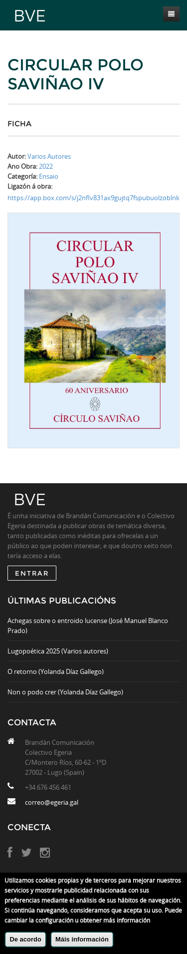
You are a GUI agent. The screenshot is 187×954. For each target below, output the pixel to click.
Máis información (82, 939)
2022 (46, 166)
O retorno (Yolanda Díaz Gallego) (55, 671)
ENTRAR (32, 573)
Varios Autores (49, 156)
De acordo (25, 939)
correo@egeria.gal (51, 802)
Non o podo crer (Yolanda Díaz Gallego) (65, 691)
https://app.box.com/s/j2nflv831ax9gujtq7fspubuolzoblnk (93, 197)
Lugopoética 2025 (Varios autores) (57, 650)
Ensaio (48, 176)
